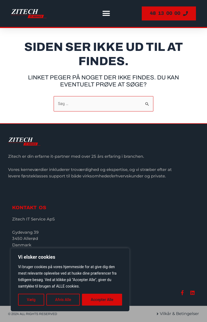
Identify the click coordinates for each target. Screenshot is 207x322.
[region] (70, 279)
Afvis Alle (63, 300)
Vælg (31, 300)
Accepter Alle (102, 300)
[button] (106, 14)
